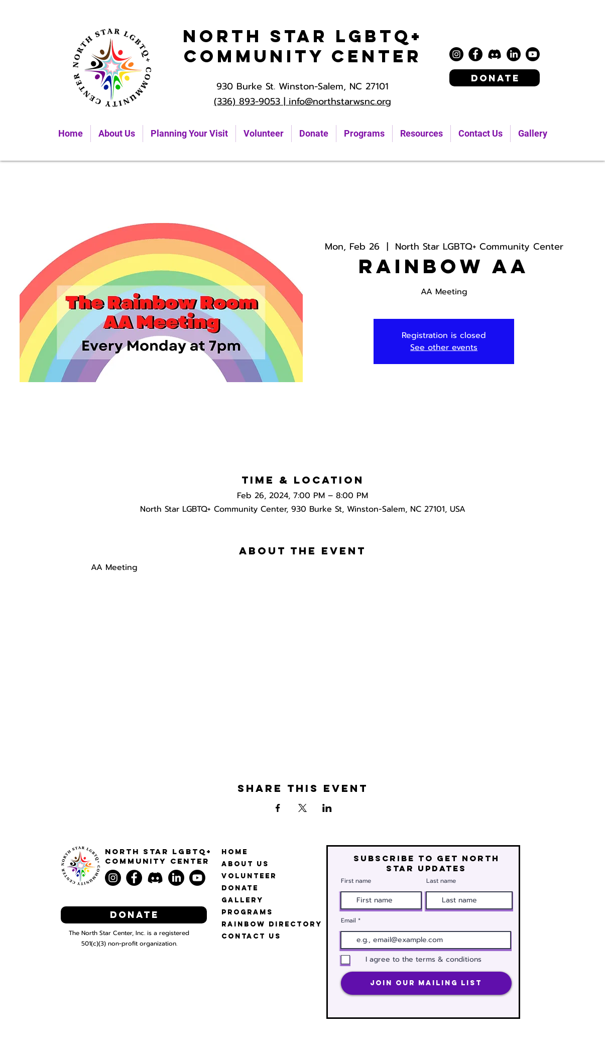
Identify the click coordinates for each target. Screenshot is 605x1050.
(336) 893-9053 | (251, 101)
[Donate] (494, 77)
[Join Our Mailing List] (426, 983)
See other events (443, 347)
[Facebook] (475, 54)
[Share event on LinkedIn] (327, 808)
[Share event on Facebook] (278, 808)
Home (234, 852)
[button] (421, 133)
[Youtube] (533, 54)
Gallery (242, 900)
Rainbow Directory (271, 924)
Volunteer (249, 876)
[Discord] (495, 54)
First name (356, 881)
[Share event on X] (302, 808)
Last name (441, 881)
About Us (245, 864)
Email (348, 920)
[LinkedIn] (514, 54)
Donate (240, 888)
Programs (247, 912)
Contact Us (251, 936)
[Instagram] (456, 54)
